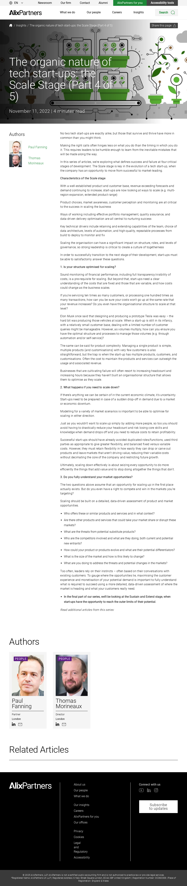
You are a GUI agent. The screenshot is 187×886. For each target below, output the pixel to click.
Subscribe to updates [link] (158, 807)
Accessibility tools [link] (162, 3)
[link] (25, 12)
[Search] (166, 12)
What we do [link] (67, 12)
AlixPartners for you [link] (130, 3)
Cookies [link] (79, 837)
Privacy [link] (78, 831)
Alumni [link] (103, 3)
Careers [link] (117, 12)
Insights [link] (138, 12)
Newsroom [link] (45, 3)
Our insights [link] (81, 805)
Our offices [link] (80, 822)
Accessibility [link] (80, 857)
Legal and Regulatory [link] (80, 847)
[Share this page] (164, 25)
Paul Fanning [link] (28, 147)
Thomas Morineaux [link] (26, 160)
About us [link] (79, 784)
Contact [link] (85, 3)
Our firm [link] (66, 3)
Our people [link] (94, 12)
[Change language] (16, 3)
